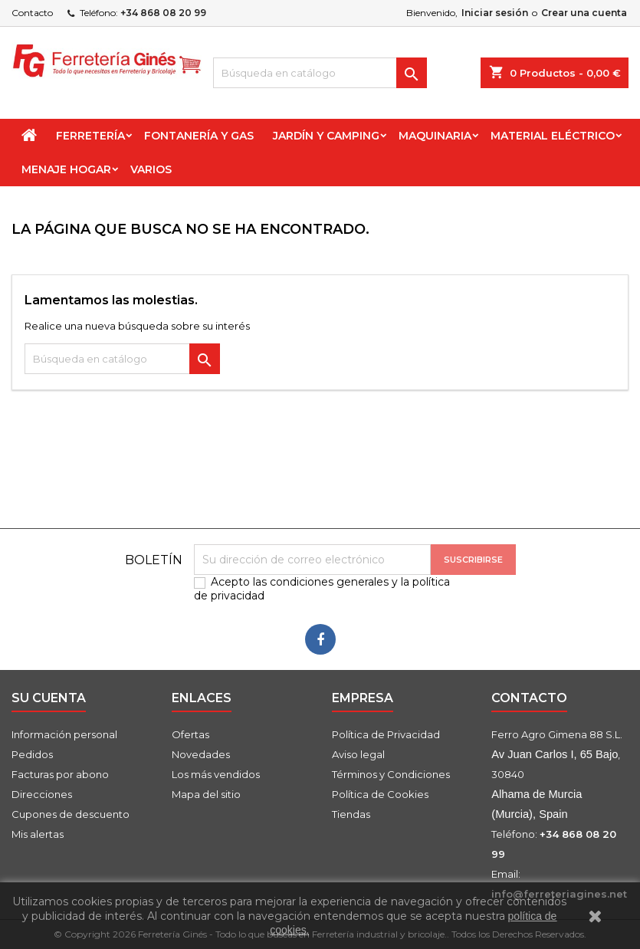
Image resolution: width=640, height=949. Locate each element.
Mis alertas (37, 834)
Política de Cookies (380, 794)
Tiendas (351, 814)
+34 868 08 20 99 (163, 12)
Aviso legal (358, 754)
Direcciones (41, 794)
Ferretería (90, 136)
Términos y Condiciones (391, 774)
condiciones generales (329, 582)
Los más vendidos (216, 774)
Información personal (64, 734)
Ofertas (190, 734)
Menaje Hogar (66, 169)
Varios (151, 169)
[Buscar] (319, 72)
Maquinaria (435, 136)
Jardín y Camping (326, 136)
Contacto (32, 12)
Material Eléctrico (553, 136)
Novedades (201, 754)
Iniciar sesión (494, 12)
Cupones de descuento (70, 814)
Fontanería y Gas (199, 136)
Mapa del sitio (206, 794)
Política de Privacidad (386, 734)
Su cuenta (48, 698)
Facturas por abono (60, 774)
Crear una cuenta (584, 12)
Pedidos (32, 754)
